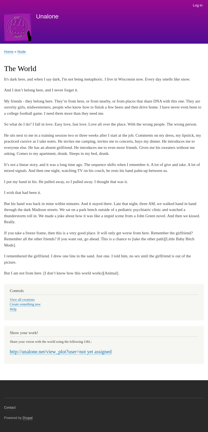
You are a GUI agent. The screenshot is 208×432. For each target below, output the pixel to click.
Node (21, 52)
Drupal (28, 418)
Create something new (25, 304)
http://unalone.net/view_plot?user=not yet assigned (61, 351)
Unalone (47, 16)
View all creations (22, 300)
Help (13, 309)
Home (9, 52)
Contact (10, 407)
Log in (197, 5)
